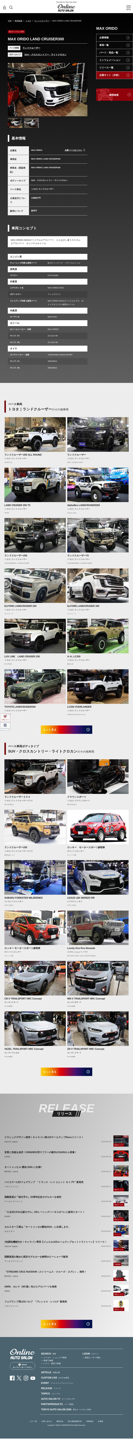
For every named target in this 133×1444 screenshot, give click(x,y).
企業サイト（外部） (109, 75)
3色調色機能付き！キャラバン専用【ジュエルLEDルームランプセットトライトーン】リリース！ (55, 1246)
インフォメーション (109, 60)
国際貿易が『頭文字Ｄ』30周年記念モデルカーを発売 (32, 1201)
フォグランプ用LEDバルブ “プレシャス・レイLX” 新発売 (35, 1305)
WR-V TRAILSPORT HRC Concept (86, 1000)
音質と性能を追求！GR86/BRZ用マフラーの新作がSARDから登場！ (40, 1156)
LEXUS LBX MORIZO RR (81, 900)
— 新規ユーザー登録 (91, 1364)
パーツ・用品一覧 (108, 52)
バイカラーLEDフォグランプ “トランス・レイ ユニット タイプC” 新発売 (43, 1186)
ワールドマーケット (13, 1205)
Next (82, 90)
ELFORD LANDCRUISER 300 (83, 606)
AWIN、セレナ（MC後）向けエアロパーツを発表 (30, 1290)
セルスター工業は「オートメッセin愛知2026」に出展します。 (37, 1231)
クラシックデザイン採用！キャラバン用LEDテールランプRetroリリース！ (44, 1141)
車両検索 (18, 21)
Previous (13, 90)
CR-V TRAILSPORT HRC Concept (23, 1000)
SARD (7, 1161)
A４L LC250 (73, 656)
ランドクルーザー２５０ (17, 799)
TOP (10, 21)
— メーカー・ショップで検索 (53, 1364)
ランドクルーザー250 (15, 555)
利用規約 (89, 1427)
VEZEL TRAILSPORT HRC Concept (24, 1051)
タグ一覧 (33, 1427)
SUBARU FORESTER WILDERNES (23, 900)
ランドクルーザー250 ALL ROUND (23, 455)
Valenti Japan (11, 1146)
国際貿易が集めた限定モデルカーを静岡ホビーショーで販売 (36, 1261)
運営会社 (59, 1427)
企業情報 (104, 37)
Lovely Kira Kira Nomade (81, 950)
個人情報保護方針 (75, 1427)
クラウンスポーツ (76, 799)
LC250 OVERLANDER (79, 707)
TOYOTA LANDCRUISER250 (20, 707)
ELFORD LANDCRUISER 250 (20, 606)
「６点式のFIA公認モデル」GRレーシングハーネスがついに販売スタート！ (44, 1216)
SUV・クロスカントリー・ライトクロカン (45, 54)
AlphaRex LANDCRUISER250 (83, 505)
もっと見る (53, 731)
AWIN (7, 1295)
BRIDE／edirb (11, 1176)
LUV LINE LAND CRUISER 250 (22, 656)
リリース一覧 (106, 67)
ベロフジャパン (11, 1190)
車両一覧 (104, 45)
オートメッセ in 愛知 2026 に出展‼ (23, 1171)
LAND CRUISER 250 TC (17, 505)
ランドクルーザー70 (78, 555)
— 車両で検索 (47, 1366)
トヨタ (28, 21)
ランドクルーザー (41, 21)
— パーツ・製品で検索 (51, 1369)
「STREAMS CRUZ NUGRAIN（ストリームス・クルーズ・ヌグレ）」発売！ (45, 1275)
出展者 (100, 1427)
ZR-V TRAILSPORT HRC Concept (85, 1051)
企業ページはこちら (73, 150)
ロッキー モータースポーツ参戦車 (86, 849)
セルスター (9, 1235)
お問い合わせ (46, 1427)
